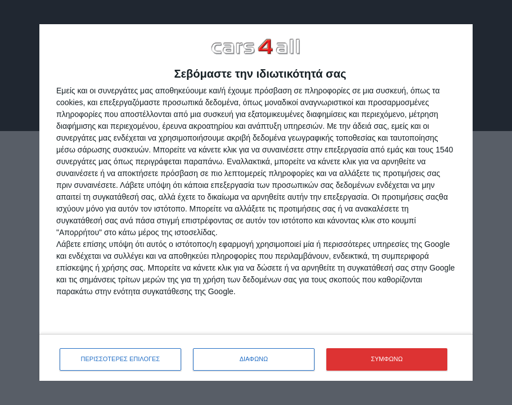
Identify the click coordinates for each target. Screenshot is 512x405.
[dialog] (256, 202)
